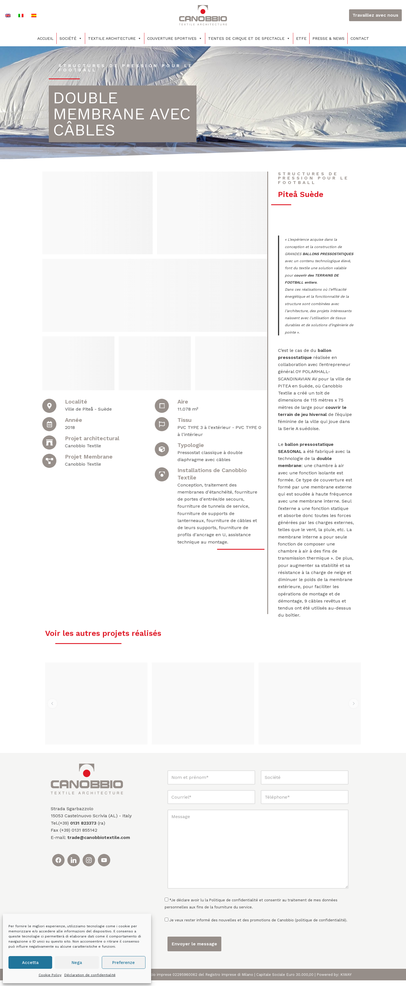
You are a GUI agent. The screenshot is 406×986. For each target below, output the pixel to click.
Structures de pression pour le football (127, 68)
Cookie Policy (50, 975)
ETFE (301, 38)
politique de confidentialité (320, 926)
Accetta (30, 962)
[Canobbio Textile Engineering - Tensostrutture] (203, 15)
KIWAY (346, 980)
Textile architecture (114, 38)
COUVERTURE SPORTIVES (174, 38)
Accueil (45, 38)
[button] (52, 709)
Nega (77, 962)
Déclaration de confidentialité (90, 975)
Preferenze (123, 962)
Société (70, 38)
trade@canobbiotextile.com (98, 843)
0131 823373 (83, 828)
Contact (359, 38)
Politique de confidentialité (233, 906)
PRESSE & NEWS (328, 38)
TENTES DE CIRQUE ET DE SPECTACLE (249, 38)
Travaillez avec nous (375, 15)
